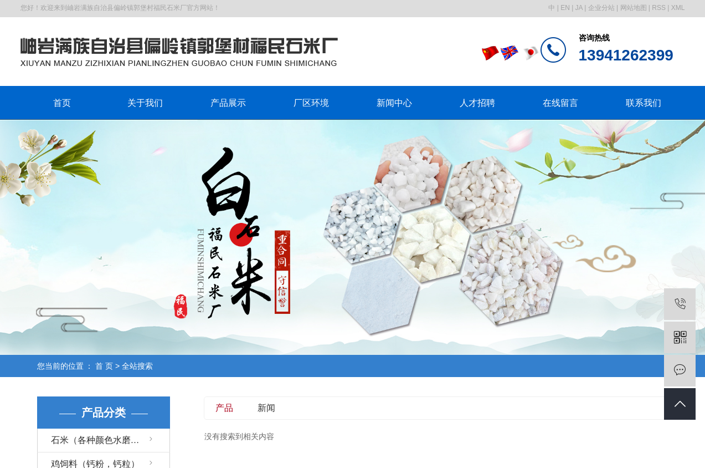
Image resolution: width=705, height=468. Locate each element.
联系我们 (643, 103)
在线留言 (560, 103)
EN (565, 8)
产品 (224, 408)
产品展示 (228, 103)
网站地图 (633, 8)
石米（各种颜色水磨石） (99, 440)
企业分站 (601, 8)
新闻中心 (394, 103)
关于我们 (145, 103)
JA (579, 8)
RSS (659, 8)
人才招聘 (477, 103)
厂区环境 (311, 103)
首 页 (104, 366)
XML (678, 8)
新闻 (266, 408)
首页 (62, 103)
